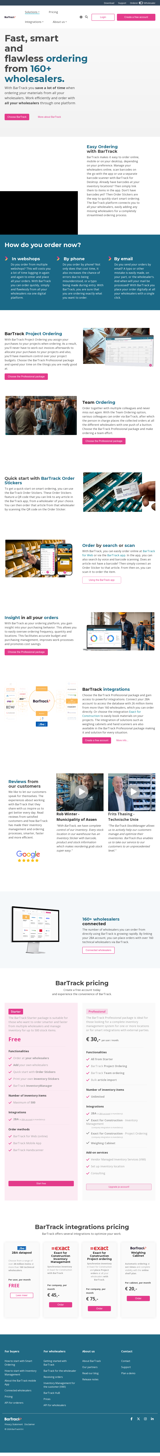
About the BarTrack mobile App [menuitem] (21, 1382)
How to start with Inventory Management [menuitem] (21, 1372)
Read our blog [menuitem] (90, 1373)
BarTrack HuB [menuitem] (52, 1393)
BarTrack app (116, 555)
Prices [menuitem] (47, 1399)
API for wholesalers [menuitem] (55, 1405)
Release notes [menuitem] (90, 1379)
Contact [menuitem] (125, 1361)
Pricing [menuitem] (9, 1396)
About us (60, 22)
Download (109, 3)
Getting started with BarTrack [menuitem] (55, 1362)
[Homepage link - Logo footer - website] (14, 1419)
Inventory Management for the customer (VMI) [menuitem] (60, 1384)
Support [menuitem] (126, 1367)
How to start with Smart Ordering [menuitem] (19, 1362)
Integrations (34, 22)
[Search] (86, 17)
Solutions (32, 12)
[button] (132, 1419)
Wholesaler (149, 3)
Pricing (53, 12)
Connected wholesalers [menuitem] (18, 1390)
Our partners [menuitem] (90, 1367)
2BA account (27, 1119)
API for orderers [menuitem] (14, 1402)
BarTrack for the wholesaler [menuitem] (60, 1370)
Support (122, 3)
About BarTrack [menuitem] (91, 1361)
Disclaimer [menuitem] (29, 1424)
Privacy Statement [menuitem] (14, 1424)
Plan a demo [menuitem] (128, 1373)
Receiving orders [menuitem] (53, 1377)
